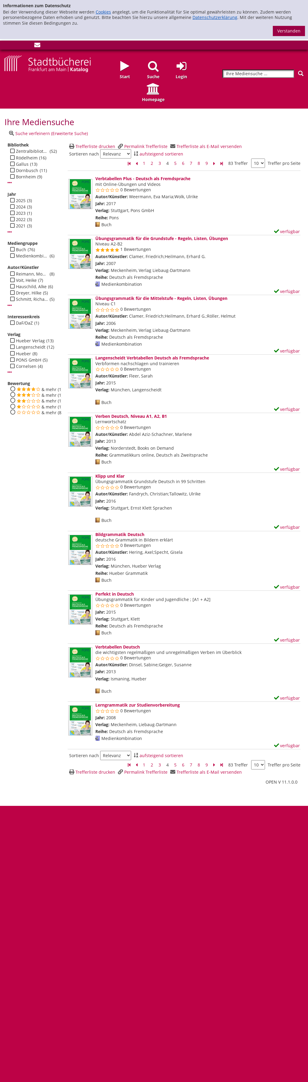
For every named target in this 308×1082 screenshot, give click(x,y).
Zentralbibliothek (32, 151)
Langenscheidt (30, 347)
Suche (153, 76)
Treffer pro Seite (284, 163)
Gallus (22, 164)
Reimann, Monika (32, 274)
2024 (21, 207)
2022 (21, 219)
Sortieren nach (84, 154)
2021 (21, 226)
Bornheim (26, 177)
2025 (21, 200)
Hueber (23, 353)
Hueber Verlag (30, 341)
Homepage (153, 99)
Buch (21, 249)
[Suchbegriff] (258, 73)
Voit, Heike (26, 280)
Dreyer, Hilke (29, 293)
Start (125, 76)
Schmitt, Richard (32, 299)
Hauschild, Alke (31, 286)
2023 (21, 213)
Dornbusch (27, 170)
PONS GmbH (28, 360)
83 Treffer (238, 163)
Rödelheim (27, 158)
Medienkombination (32, 256)
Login (181, 76)
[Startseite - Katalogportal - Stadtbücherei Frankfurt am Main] (48, 63)
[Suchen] (300, 73)
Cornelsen (26, 366)
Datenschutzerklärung (214, 17)
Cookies (103, 12)
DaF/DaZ (24, 323)
